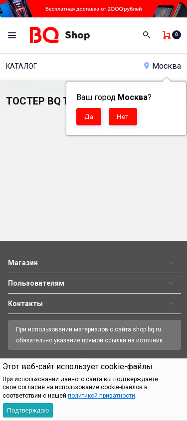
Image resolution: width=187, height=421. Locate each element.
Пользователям (36, 283)
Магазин (23, 263)
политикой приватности (101, 395)
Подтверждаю (28, 410)
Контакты (25, 304)
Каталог (21, 66)
